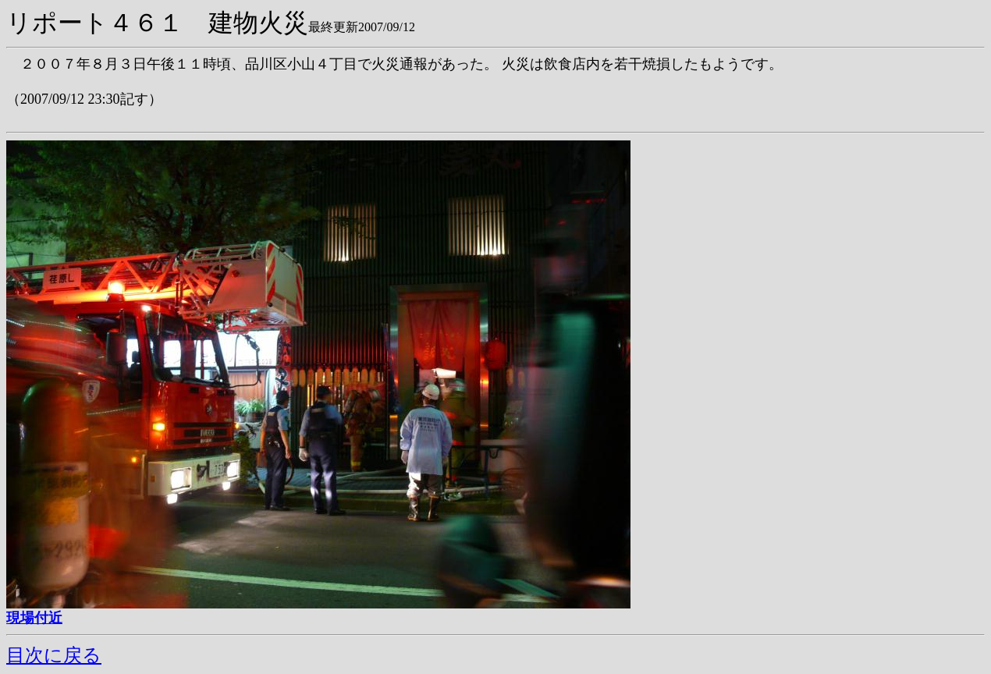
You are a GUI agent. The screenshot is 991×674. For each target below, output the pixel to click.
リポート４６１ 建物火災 (157, 23)
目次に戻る (53, 655)
